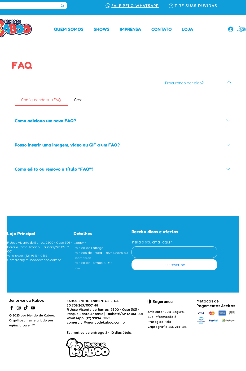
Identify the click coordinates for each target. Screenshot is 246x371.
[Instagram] (18, 308)
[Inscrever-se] (174, 264)
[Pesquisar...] (62, 5)
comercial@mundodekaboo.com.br (96, 322)
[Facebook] (11, 308)
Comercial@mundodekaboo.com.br (34, 260)
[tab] (41, 100)
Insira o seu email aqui (151, 242)
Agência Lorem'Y (22, 325)
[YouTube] (32, 308)
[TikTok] (25, 308)
